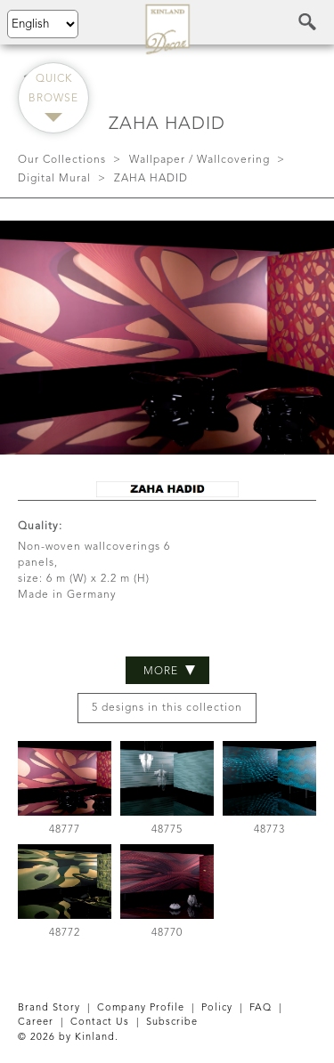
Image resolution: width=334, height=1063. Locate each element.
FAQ (260, 1008)
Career (35, 1022)
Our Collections (62, 160)
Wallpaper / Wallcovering (199, 160)
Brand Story (49, 1008)
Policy (216, 1008)
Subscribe (172, 1022)
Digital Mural (54, 178)
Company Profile (140, 1008)
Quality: (40, 526)
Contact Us (99, 1022)
